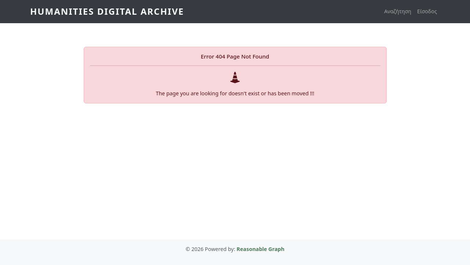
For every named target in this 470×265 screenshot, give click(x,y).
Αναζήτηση (397, 11)
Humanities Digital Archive (107, 11)
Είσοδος (427, 11)
